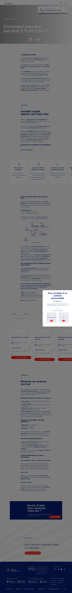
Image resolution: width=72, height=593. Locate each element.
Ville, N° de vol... (51, 304)
